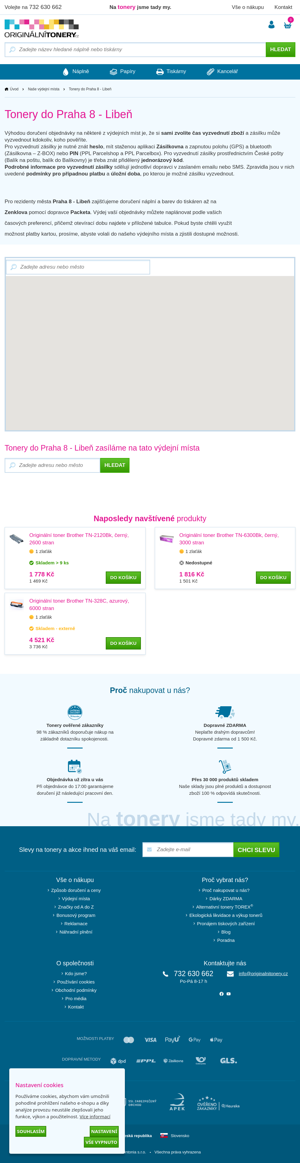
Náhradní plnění (76, 931)
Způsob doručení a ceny (76, 890)
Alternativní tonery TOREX (226, 906)
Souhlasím (31, 1131)
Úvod (14, 89)
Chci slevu (256, 850)
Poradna (226, 940)
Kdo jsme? (76, 973)
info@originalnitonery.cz (263, 973)
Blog (226, 931)
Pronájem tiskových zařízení (226, 923)
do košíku (123, 577)
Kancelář (223, 72)
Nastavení (104, 1131)
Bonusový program (75, 915)
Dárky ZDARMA (225, 898)
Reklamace (76, 923)
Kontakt (283, 7)
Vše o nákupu (248, 7)
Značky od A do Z (76, 906)
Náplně (74, 72)
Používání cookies (76, 981)
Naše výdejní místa (44, 89)
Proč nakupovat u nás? (225, 890)
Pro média (75, 998)
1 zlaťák (43, 551)
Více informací (95, 1116)
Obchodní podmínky (76, 990)
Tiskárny (172, 72)
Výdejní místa (76, 898)
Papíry (122, 72)
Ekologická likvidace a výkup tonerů (225, 915)
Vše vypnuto (101, 1142)
